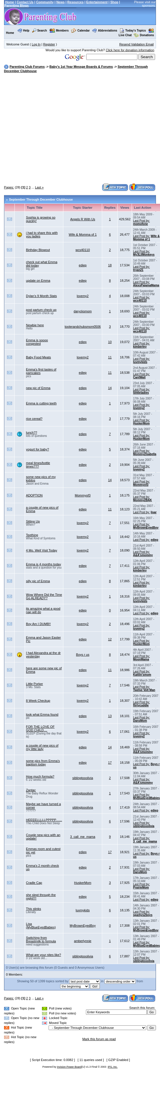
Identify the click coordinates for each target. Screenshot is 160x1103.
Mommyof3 (140, 484)
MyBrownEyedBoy (146, 527)
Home (9, 2)
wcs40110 (83, 250)
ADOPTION (34, 495)
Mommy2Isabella (144, 454)
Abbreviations (107, 30)
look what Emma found (42, 714)
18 (110, 265)
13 (110, 716)
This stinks (33, 908)
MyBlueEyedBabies (146, 798)
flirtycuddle (141, 705)
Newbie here (35, 325)
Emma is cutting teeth (41, 403)
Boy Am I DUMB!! (38, 624)
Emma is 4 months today (43, 564)
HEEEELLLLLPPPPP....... (44, 820)
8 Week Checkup (38, 700)
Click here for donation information (130, 50)
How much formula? (40, 776)
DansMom (140, 720)
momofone (140, 224)
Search (42, 30)
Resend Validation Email (136, 44)
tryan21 (138, 270)
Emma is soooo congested (37, 341)
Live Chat (125, 35)
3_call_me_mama (82, 836)
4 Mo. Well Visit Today (41, 550)
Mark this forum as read (99, 1039)
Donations (147, 35)
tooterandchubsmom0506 (83, 326)
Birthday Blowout (38, 250)
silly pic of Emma (38, 581)
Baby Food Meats (38, 357)
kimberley (140, 346)
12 (110, 639)
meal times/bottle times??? (38, 464)
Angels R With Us (82, 219)
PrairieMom (141, 887)
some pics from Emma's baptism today (43, 762)
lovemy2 (83, 296)
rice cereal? (34, 418)
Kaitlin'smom (142, 674)
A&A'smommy (143, 555)
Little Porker (34, 684)
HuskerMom (141, 423)
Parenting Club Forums (27, 66)
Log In (36, 44)
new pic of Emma (38, 388)
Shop (114, 2)
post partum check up (41, 310)
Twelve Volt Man (144, 690)
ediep (83, 265)
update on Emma (38, 280)
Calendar (83, 30)
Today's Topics (133, 30)
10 (110, 342)
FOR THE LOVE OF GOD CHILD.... (40, 728)
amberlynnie (82, 941)
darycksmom (83, 311)
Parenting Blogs (16, 5)
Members (62, 30)
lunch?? (31, 432)
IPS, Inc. (112, 1066)
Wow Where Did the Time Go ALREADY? (44, 596)
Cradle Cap (34, 882)
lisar (154, 512)
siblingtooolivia (82, 778)
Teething (32, 535)
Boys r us (82, 654)
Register (49, 44)
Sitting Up (33, 521)
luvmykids (140, 362)
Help (26, 30)
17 (110, 762)
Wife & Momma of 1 (83, 234)
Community (45, 2)
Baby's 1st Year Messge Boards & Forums (81, 66)
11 (110, 357)
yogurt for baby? (37, 449)
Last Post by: (141, 220)
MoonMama (141, 659)
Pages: (9, 187)
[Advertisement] (54, 128)
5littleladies (141, 392)
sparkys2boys (142, 915)
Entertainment (97, 2)
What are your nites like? (43, 955)
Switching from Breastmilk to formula (41, 939)
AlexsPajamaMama (146, 285)
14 (110, 388)
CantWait (139, 377)
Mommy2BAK (142, 500)
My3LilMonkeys (144, 254)
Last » (39, 187)
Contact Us (25, 2)
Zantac (31, 790)
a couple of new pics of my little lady (42, 747)
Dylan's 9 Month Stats (41, 296)
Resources (75, 2)
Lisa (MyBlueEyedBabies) (41, 925)
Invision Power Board (69, 1066)
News (60, 2)
